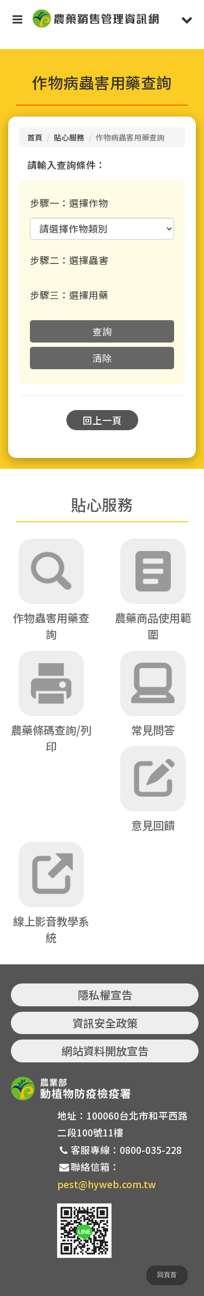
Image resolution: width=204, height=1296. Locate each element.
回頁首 (167, 1275)
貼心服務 (69, 137)
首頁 (34, 137)
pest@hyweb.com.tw (106, 1184)
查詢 (102, 331)
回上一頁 (102, 420)
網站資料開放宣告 (105, 1051)
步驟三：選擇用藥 (69, 295)
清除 (102, 358)
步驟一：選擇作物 (69, 203)
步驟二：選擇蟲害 (69, 260)
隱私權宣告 (105, 994)
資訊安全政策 (105, 1023)
